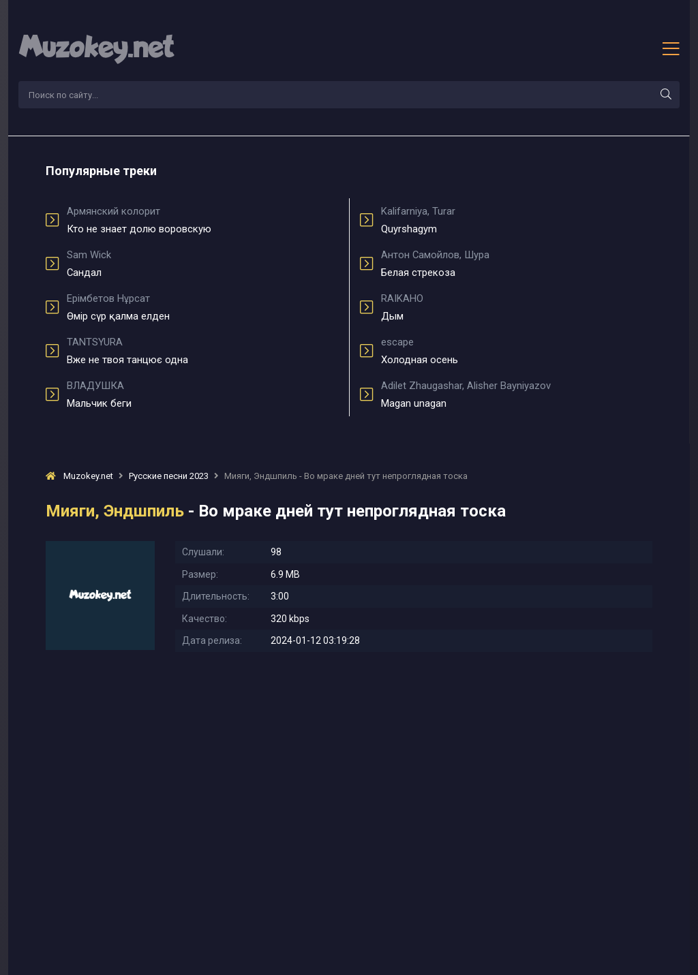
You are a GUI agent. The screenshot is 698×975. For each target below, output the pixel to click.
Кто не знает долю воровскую (203, 220)
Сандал (203, 264)
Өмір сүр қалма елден (203, 307)
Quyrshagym (516, 220)
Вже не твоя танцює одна (203, 351)
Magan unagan (516, 394)
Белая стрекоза (516, 264)
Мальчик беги (203, 394)
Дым (516, 307)
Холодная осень (516, 351)
